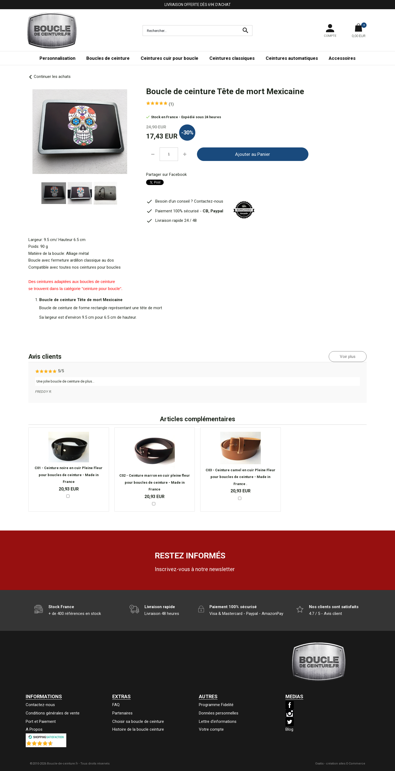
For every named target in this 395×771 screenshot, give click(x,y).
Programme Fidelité (216, 704)
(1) (171, 104)
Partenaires (122, 713)
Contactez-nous (40, 704)
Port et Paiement (41, 721)
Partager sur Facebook (166, 174)
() (60, 744)
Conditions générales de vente (53, 713)
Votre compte (211, 729)
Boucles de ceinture (108, 58)
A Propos (34, 729)
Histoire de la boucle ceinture (138, 729)
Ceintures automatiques (292, 58)
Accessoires (342, 58)
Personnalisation (57, 58)
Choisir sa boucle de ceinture (138, 721)
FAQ (116, 704)
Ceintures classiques (232, 58)
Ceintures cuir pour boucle (169, 58)
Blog (289, 729)
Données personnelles (218, 713)
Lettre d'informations (217, 721)
